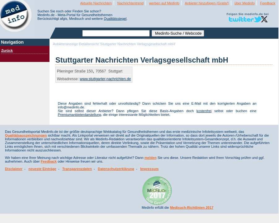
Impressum (149, 169)
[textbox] (116, 33)
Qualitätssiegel (115, 18)
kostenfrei (204, 111)
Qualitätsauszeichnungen (26, 135)
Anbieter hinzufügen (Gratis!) (207, 3)
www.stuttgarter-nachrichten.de (105, 79)
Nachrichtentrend (130, 3)
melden (150, 158)
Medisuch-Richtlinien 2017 (191, 207)
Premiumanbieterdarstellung (79, 114)
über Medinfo (244, 3)
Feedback (267, 3)
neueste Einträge (42, 169)
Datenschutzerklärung (116, 169)
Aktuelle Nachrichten (96, 3)
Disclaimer (14, 169)
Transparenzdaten (77, 169)
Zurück (7, 50)
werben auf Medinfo (164, 3)
